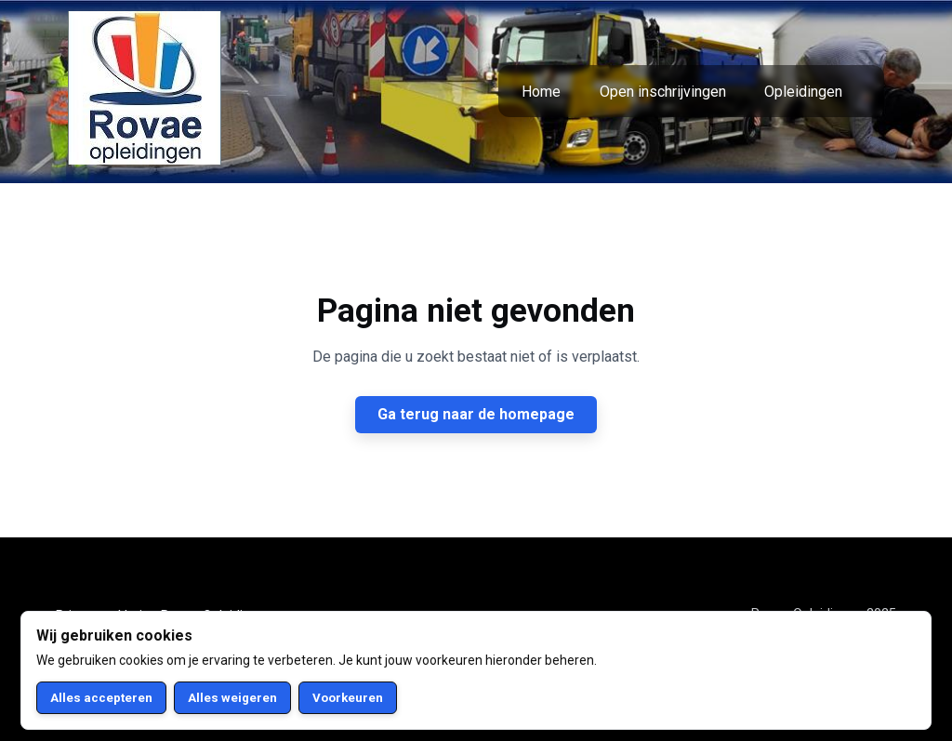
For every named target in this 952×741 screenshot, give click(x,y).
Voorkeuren (347, 698)
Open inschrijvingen (663, 91)
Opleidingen (803, 91)
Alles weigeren (232, 698)
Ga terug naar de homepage (476, 414)
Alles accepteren (101, 698)
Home (541, 91)
